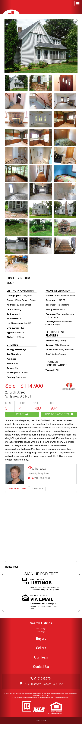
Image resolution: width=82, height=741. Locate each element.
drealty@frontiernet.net (41, 695)
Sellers (41, 647)
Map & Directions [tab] (17, 488)
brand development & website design (25, 697)
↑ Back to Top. (41, 720)
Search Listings (41, 623)
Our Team (41, 657)
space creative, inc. (48, 697)
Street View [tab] (37, 488)
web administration (63, 697)
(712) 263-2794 (42, 478)
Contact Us (41, 666)
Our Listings (41, 628)
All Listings (41, 631)
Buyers (41, 638)
